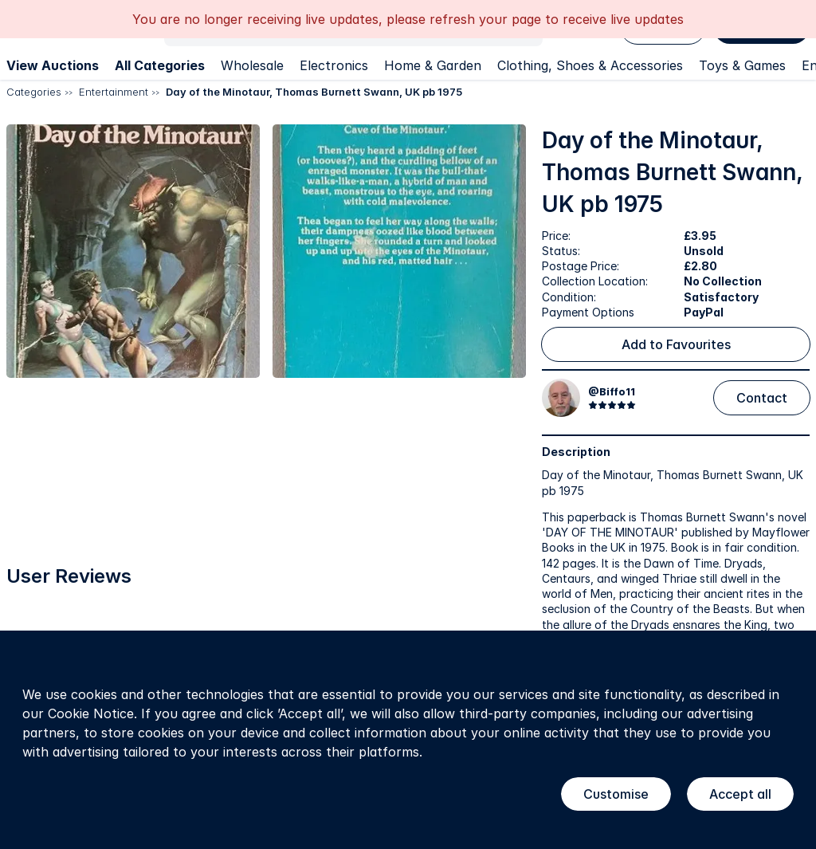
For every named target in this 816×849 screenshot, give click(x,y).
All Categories (160, 65)
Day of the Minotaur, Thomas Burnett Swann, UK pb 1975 (314, 91)
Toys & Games (742, 65)
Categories (33, 91)
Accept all (740, 794)
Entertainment (113, 91)
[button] (133, 251)
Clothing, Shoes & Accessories (590, 65)
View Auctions (52, 65)
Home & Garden (432, 65)
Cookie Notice (91, 713)
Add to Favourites (676, 344)
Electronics (334, 65)
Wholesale (252, 65)
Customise (616, 794)
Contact (761, 398)
